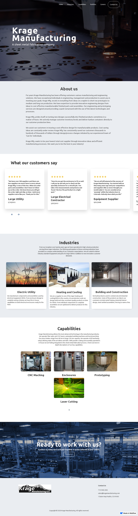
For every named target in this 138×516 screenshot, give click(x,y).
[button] (10, 214)
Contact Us (113, 4)
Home (61, 4)
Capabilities (82, 4)
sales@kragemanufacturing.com (109, 493)
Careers (103, 4)
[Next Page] (69, 410)
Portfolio (93, 4)
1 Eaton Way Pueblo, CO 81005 (108, 496)
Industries (70, 4)
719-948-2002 (103, 490)
